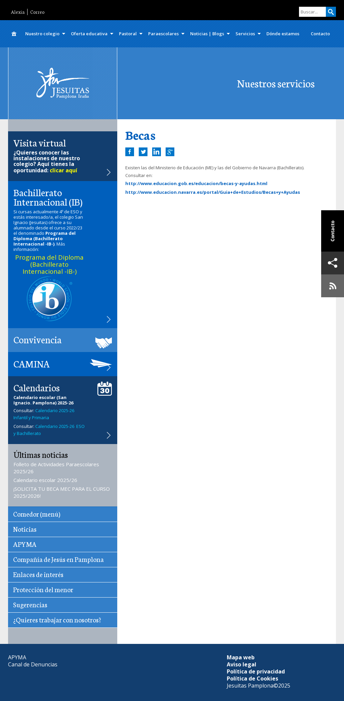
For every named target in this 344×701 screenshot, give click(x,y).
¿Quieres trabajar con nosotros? (57, 619)
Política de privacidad (256, 671)
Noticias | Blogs (207, 34)
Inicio (13, 33)
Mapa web (241, 657)
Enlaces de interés (38, 574)
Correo (37, 12)
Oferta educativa (89, 34)
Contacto (320, 34)
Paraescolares (163, 34)
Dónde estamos (282, 34)
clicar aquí (63, 170)
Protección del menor (43, 589)
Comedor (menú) (36, 513)
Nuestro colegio (42, 34)
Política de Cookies (252, 678)
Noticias (25, 528)
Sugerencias (30, 604)
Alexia (18, 12)
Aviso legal (241, 664)
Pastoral (128, 34)
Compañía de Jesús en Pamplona (58, 559)
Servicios (245, 34)
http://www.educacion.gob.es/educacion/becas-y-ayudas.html (196, 183)
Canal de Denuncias (32, 664)
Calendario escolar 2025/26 (45, 480)
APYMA (25, 544)
